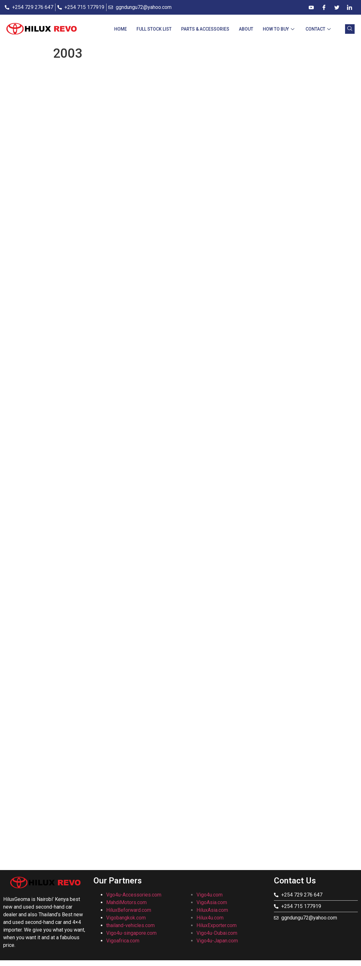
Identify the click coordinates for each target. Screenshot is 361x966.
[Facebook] (324, 7)
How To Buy (279, 29)
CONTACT (319, 29)
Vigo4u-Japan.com (217, 941)
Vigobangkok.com (126, 918)
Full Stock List (154, 29)
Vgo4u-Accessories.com (133, 895)
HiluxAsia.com (212, 910)
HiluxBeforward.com (128, 910)
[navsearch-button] (350, 29)
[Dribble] (311, 7)
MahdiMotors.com (126, 902)
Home (120, 29)
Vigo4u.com (209, 895)
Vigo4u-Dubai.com (216, 933)
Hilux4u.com (210, 918)
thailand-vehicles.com (131, 925)
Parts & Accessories (205, 29)
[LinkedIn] (349, 7)
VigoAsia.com (211, 902)
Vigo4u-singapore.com (131, 933)
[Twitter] (337, 7)
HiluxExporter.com (216, 925)
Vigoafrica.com (122, 941)
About (246, 29)
